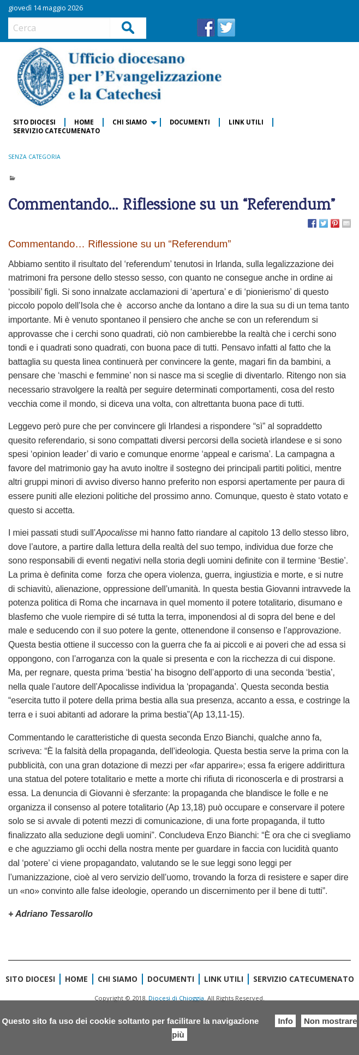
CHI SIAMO (129, 122)
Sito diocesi (34, 122)
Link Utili (246, 122)
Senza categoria (34, 157)
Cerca (128, 27)
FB (206, 28)
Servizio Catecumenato (56, 131)
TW (226, 28)
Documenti (190, 122)
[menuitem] (34, 122)
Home (84, 122)
